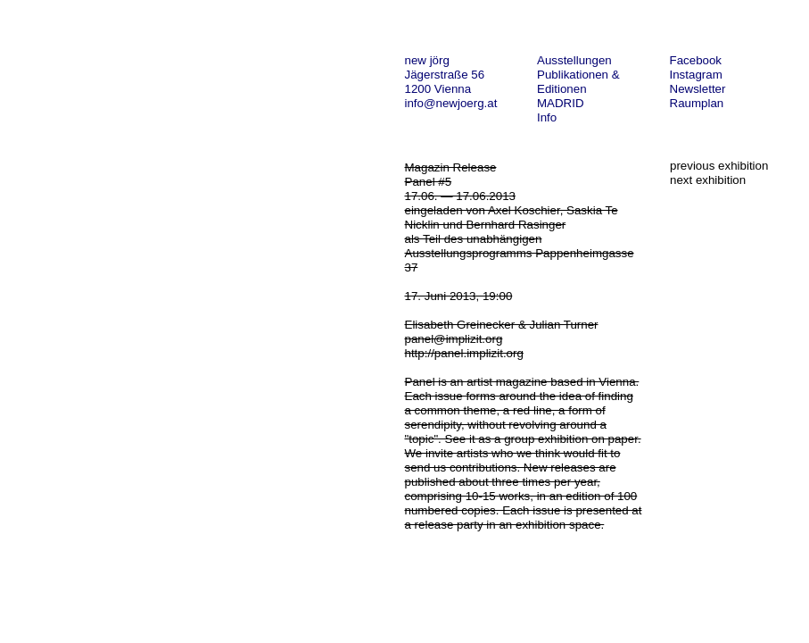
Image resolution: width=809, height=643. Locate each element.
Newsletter (698, 89)
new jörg (427, 60)
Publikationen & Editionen (578, 82)
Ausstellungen (574, 60)
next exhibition (708, 180)
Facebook (696, 60)
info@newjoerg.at (451, 103)
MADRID (560, 103)
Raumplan (697, 103)
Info (547, 117)
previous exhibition (719, 165)
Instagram (696, 74)
